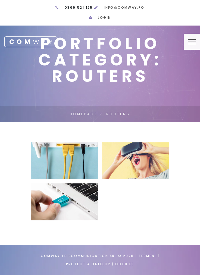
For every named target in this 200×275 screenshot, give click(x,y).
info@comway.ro (124, 7)
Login (104, 17)
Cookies (124, 264)
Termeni (147, 256)
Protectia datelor (89, 264)
